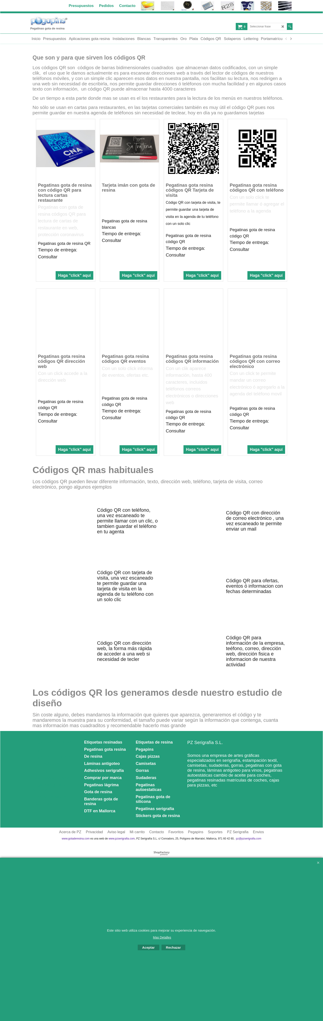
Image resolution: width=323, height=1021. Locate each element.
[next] (291, 39)
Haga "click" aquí (74, 277)
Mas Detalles (162, 937)
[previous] (286, 39)
